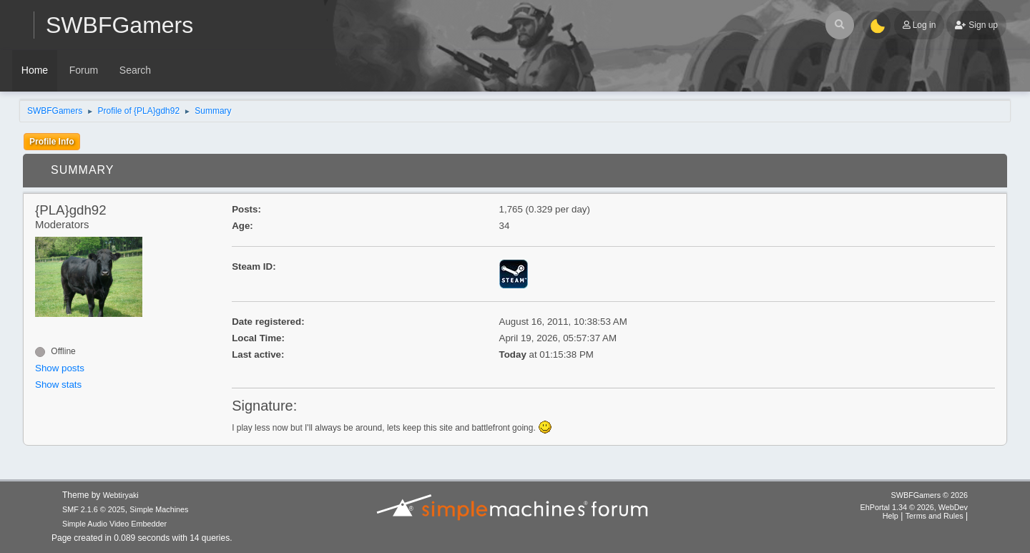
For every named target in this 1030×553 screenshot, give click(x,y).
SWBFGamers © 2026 (929, 495)
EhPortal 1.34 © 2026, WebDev (914, 507)
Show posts (59, 368)
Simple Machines (158, 509)
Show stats (58, 384)
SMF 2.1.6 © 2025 (93, 509)
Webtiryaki (121, 495)
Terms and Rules (934, 516)
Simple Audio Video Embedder (114, 523)
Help (890, 516)
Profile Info (51, 142)
